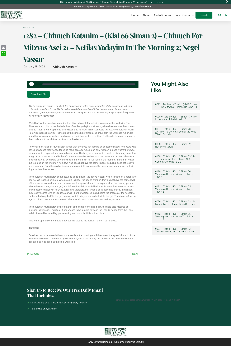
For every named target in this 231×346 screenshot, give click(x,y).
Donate (204, 15)
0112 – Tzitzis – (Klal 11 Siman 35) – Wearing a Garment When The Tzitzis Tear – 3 (174, 217)
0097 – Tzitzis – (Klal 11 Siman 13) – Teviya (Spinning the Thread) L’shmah (174, 230)
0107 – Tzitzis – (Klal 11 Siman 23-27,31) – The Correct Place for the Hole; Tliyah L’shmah (175, 132)
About (146, 15)
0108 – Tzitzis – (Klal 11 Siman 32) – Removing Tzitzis (174, 145)
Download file (39, 94)
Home (135, 15)
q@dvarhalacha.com (141, 6)
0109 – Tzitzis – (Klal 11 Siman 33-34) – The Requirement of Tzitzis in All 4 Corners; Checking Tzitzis (176, 159)
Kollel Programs (184, 15)
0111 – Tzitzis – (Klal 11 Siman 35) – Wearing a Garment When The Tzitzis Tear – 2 (174, 189)
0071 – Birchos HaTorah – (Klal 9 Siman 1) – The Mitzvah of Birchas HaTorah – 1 (176, 105)
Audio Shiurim (162, 15)
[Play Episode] (32, 85)
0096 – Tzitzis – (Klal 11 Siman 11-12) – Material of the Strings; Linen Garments (176, 203)
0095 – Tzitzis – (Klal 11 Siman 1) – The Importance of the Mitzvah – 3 (176, 118)
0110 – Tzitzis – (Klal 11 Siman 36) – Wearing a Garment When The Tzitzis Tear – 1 (174, 174)
